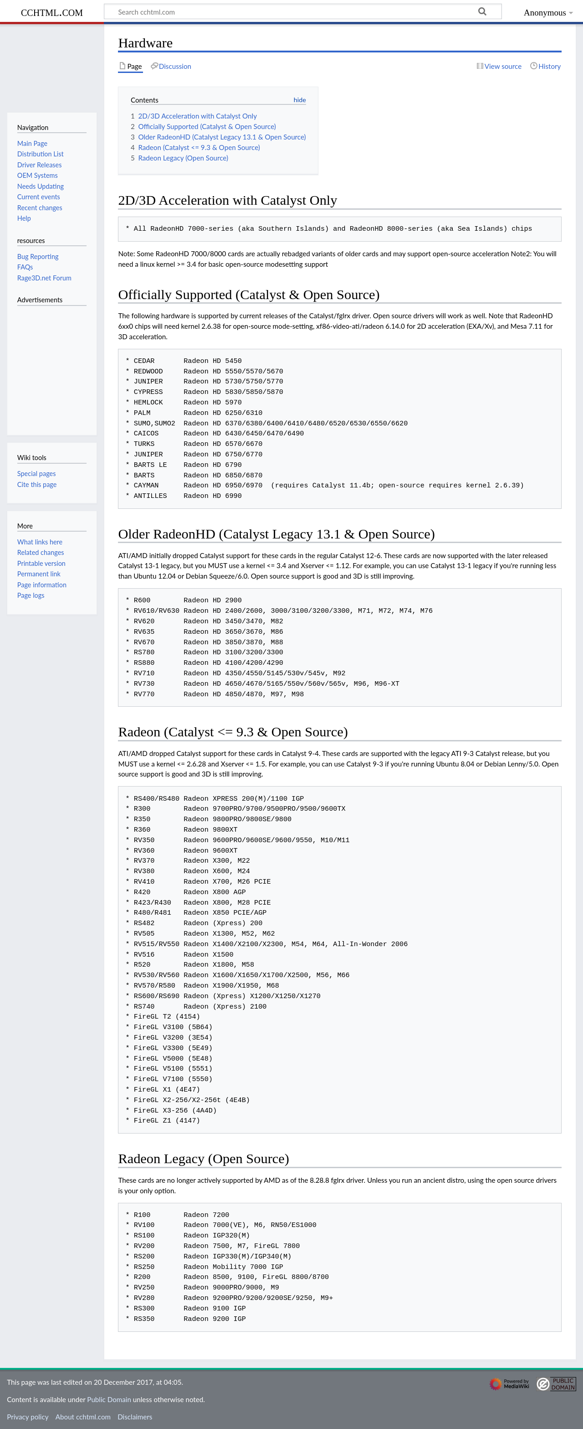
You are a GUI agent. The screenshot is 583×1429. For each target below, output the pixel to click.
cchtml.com (52, 12)
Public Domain (109, 1399)
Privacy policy (27, 1417)
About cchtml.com (83, 1417)
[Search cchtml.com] (302, 11)
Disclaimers (135, 1417)
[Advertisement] (44, 365)
